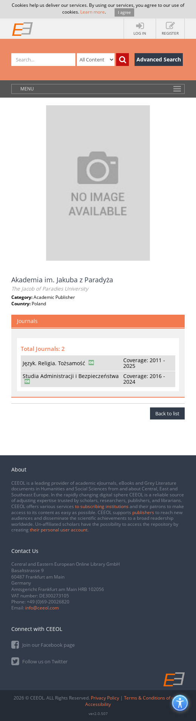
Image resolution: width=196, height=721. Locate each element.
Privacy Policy (105, 698)
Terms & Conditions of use (151, 698)
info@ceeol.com (42, 608)
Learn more (92, 12)
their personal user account (58, 530)
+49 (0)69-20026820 (48, 602)
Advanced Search (158, 59)
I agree (124, 12)
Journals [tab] (27, 321)
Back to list (167, 413)
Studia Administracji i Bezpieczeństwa (71, 376)
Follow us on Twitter (39, 661)
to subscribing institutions (102, 506)
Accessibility (98, 704)
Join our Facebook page (43, 644)
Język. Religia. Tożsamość (54, 363)
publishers (143, 512)
